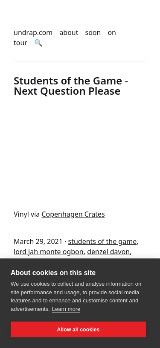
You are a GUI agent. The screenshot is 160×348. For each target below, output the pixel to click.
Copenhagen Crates (73, 214)
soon (93, 32)
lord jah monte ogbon (49, 251)
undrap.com (33, 32)
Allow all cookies (78, 330)
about (68, 32)
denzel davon (108, 251)
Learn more (66, 309)
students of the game (102, 241)
